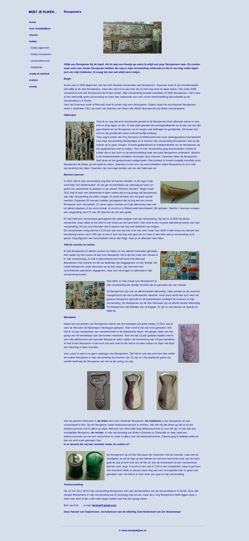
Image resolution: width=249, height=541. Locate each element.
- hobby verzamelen (40, 54)
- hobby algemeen (39, 47)
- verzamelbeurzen (39, 60)
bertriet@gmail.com (104, 505)
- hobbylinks (36, 67)
